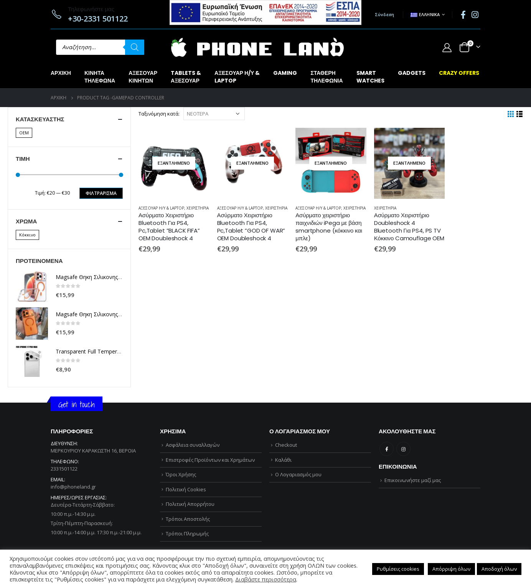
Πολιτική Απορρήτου (190, 503)
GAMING (285, 73)
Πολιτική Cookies (186, 489)
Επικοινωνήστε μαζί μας (412, 480)
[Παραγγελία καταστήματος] (214, 113)
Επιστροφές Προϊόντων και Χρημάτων (210, 459)
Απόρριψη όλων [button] (451, 568)
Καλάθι (283, 459)
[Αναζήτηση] (134, 47)
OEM (24, 132)
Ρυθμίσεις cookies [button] (398, 568)
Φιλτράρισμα (101, 193)
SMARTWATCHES (370, 76)
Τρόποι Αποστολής (188, 518)
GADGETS (411, 73)
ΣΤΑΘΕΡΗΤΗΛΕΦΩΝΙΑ (326, 76)
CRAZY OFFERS (459, 73)
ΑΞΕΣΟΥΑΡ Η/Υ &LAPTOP (237, 76)
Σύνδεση (384, 14)
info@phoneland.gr (73, 486)
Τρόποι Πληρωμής (187, 533)
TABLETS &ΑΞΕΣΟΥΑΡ (186, 76)
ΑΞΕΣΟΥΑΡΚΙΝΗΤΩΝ (143, 76)
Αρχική (61, 73)
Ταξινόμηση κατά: (159, 113)
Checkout (286, 444)
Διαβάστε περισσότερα (265, 579)
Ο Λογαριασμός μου (298, 474)
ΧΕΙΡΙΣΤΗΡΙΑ (197, 208)
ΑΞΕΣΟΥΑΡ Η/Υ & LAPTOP (161, 208)
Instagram (403, 449)
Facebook (386, 449)
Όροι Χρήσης (181, 474)
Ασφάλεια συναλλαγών (192, 444)
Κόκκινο (27, 235)
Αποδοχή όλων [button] (499, 568)
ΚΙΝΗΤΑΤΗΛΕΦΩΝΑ (99, 76)
